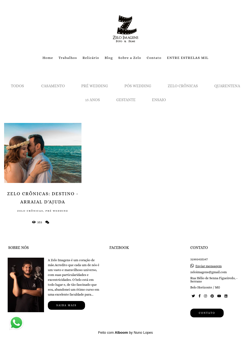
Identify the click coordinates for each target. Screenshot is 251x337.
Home (47, 58)
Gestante (125, 100)
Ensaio (159, 100)
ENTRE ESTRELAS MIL (187, 58)
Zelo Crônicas (183, 86)
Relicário (91, 58)
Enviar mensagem (208, 266)
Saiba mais (66, 305)
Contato (154, 58)
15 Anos (92, 100)
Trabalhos (68, 58)
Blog (109, 58)
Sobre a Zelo (129, 58)
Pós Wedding (137, 86)
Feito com (125, 332)
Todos (17, 86)
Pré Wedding (94, 86)
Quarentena (227, 86)
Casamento (53, 86)
